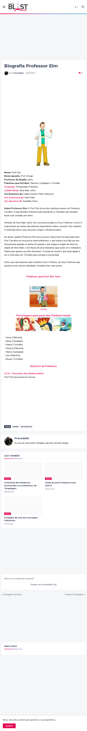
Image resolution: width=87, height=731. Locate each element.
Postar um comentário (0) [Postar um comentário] (43, 584)
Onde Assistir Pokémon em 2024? (60, 484)
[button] (4, 7)
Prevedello (22, 438)
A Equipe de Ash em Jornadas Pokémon (21, 519)
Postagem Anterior (12, 594)
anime (15, 427)
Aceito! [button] (9, 726)
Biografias (26, 427)
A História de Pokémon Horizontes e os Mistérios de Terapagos (20, 485)
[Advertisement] (43, 37)
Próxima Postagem (74, 594)
